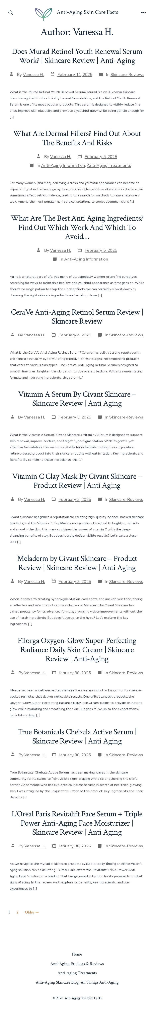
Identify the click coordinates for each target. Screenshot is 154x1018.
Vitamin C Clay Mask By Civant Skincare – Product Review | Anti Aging (77, 481)
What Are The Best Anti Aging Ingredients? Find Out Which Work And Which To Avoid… (77, 227)
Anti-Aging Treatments (109, 165)
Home (77, 954)
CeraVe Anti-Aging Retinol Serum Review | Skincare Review (77, 317)
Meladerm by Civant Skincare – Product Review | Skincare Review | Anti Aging (77, 563)
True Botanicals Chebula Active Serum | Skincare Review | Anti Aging (77, 736)
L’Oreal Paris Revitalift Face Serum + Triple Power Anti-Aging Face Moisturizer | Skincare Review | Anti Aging (77, 823)
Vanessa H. (33, 74)
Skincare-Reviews (127, 74)
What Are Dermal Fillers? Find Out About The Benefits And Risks (77, 138)
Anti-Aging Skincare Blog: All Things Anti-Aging (77, 982)
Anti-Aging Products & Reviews (77, 963)
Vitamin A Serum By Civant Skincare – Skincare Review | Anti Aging (77, 399)
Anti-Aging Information (63, 165)
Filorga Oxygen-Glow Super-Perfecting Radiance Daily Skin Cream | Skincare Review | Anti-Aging (77, 649)
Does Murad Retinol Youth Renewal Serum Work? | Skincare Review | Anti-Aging (77, 56)
